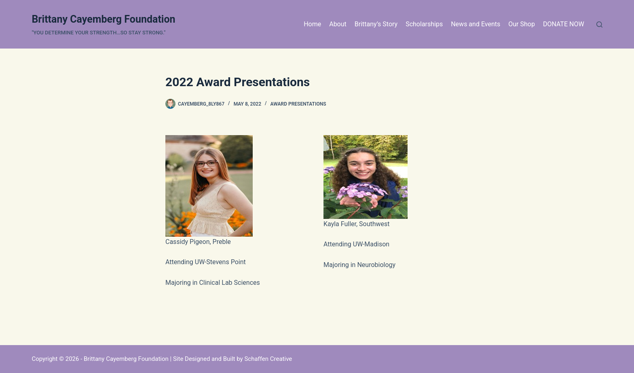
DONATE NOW (563, 24)
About (338, 24)
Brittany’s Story (376, 24)
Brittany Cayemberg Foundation (103, 19)
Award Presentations (298, 104)
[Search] (599, 24)
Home (312, 24)
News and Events (475, 24)
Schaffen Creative (268, 358)
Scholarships (424, 24)
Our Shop (521, 24)
